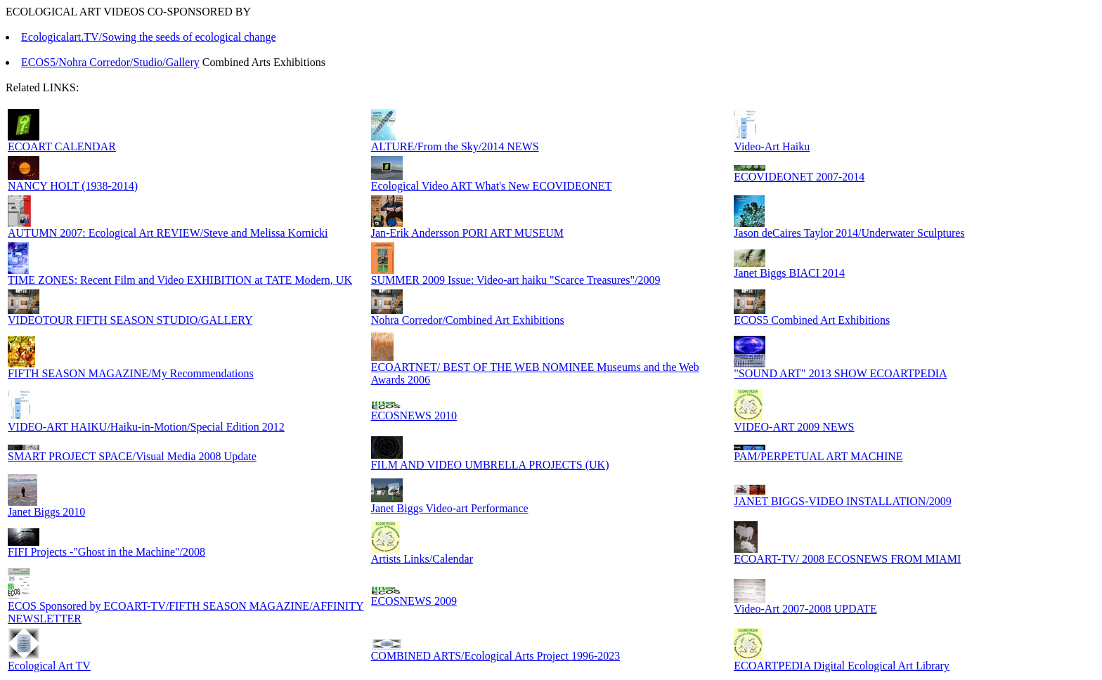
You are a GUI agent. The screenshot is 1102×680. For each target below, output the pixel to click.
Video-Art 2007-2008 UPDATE (805, 609)
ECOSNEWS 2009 (414, 601)
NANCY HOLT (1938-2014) (73, 186)
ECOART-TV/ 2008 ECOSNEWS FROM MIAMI (847, 559)
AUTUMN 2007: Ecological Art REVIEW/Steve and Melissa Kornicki (168, 233)
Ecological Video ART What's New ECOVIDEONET (491, 186)
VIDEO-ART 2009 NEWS (794, 427)
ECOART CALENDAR (62, 146)
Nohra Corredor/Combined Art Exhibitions (467, 320)
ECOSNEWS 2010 (414, 415)
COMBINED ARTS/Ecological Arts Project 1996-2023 (496, 656)
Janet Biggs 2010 (46, 512)
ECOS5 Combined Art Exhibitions (812, 320)
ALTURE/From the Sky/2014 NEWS (455, 146)
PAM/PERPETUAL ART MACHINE (818, 456)
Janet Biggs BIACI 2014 (789, 273)
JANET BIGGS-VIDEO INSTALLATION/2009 (843, 501)
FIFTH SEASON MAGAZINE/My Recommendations (131, 373)
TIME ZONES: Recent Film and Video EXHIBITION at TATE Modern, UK (180, 280)
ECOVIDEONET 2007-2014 (799, 177)
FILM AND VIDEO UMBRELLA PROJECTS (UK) (490, 465)
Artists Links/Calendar (422, 559)
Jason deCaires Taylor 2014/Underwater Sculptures (849, 233)
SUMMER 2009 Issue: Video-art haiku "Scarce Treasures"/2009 (516, 280)
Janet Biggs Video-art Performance (450, 508)
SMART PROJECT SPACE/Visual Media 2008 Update (132, 456)
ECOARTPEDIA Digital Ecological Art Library (841, 666)
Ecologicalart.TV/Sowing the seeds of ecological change (148, 37)
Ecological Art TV (49, 666)
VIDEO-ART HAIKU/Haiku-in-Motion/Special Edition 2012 (146, 427)
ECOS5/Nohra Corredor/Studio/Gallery (110, 62)
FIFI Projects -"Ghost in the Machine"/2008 (106, 552)
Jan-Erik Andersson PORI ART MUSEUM (467, 233)
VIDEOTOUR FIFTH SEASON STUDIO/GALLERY (130, 320)
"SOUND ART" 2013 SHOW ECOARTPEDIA (840, 373)
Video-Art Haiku (772, 146)
